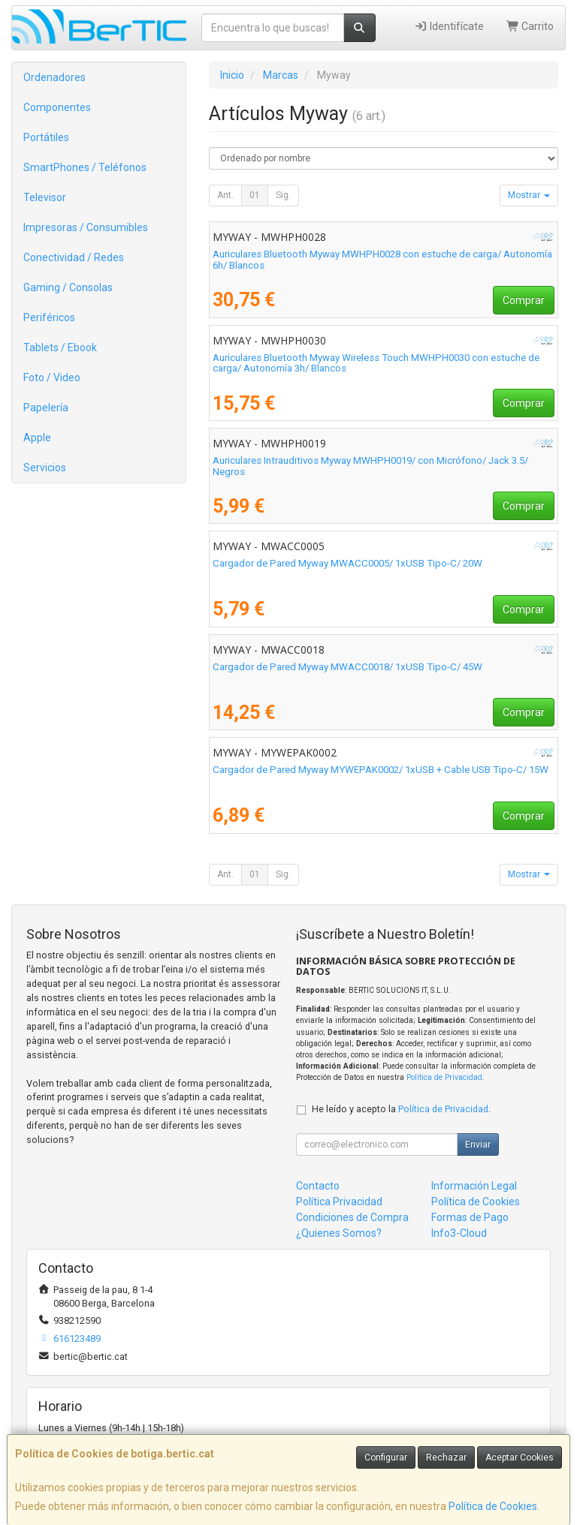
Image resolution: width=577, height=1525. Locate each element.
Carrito (530, 26)
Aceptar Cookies (519, 1457)
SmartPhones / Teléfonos (85, 167)
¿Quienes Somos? (339, 1233)
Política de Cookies (493, 1506)
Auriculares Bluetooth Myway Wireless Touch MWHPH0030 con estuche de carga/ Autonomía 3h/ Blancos (376, 363)
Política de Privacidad (444, 1077)
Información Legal (474, 1186)
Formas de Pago (470, 1217)
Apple (37, 438)
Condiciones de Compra (352, 1217)
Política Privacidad (339, 1202)
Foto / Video (51, 377)
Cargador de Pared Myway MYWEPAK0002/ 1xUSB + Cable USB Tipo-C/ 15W (380, 769)
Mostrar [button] (529, 195)
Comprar (524, 300)
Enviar (478, 1144)
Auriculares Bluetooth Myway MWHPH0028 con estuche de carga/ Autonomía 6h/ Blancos (382, 259)
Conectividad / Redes (73, 257)
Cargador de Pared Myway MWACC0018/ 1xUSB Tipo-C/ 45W (347, 666)
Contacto (318, 1186)
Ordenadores (54, 77)
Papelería (45, 408)
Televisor (44, 197)
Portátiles (46, 137)
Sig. (283, 195)
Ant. (225, 195)
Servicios (44, 468)
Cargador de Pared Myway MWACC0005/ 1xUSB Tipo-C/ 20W (347, 563)
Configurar (385, 1457)
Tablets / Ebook (60, 347)
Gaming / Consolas (68, 287)
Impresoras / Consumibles (85, 227)
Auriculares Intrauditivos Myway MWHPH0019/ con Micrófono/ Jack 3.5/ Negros (370, 466)
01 (254, 195)
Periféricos (49, 317)
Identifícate (449, 26)
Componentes (57, 107)
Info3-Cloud (459, 1233)
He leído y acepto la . (401, 1108)
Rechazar (446, 1457)
